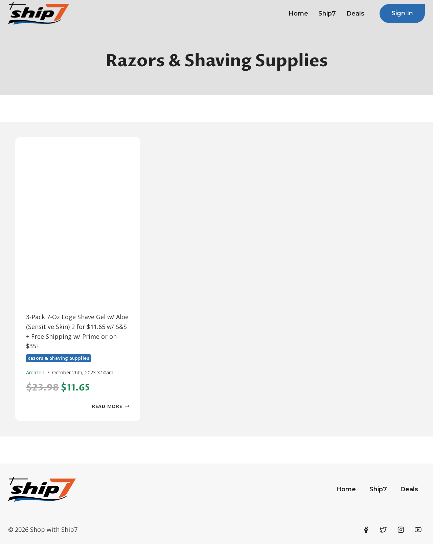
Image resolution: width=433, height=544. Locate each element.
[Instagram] (401, 530)
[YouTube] (418, 530)
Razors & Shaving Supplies (58, 358)
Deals (355, 13)
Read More (111, 406)
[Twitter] (383, 530)
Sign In (402, 13)
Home (298, 13)
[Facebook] (366, 530)
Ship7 (327, 13)
